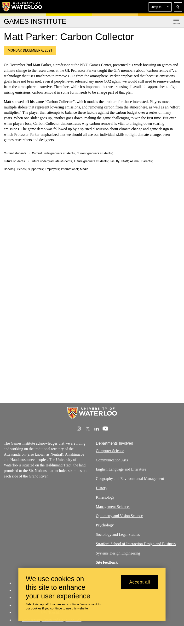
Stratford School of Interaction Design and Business (136, 544)
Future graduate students (91, 161)
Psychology (105, 525)
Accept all (139, 582)
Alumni (134, 161)
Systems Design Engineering (118, 553)
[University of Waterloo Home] (22, 7)
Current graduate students (94, 153)
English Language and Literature (121, 469)
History (101, 488)
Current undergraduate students (53, 153)
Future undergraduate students (51, 161)
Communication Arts (112, 460)
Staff (124, 161)
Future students (14, 161)
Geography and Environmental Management (130, 479)
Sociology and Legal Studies (118, 534)
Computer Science (110, 450)
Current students (15, 153)
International (69, 169)
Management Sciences (113, 506)
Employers (52, 169)
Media (84, 169)
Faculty (114, 161)
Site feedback (107, 562)
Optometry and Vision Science (119, 516)
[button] (160, 7)
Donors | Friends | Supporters (23, 169)
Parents (146, 161)
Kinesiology (105, 497)
